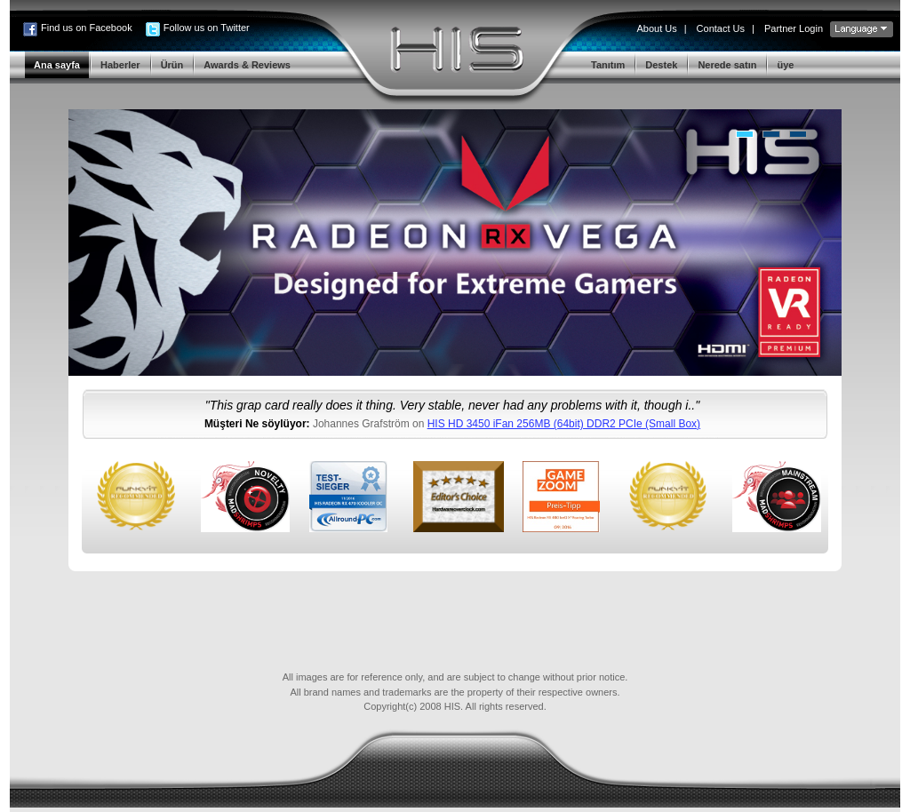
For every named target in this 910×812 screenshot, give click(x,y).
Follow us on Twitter (207, 27)
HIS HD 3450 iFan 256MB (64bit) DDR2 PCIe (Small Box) (563, 424)
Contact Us (721, 28)
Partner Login (793, 28)
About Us (656, 28)
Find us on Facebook (86, 27)
